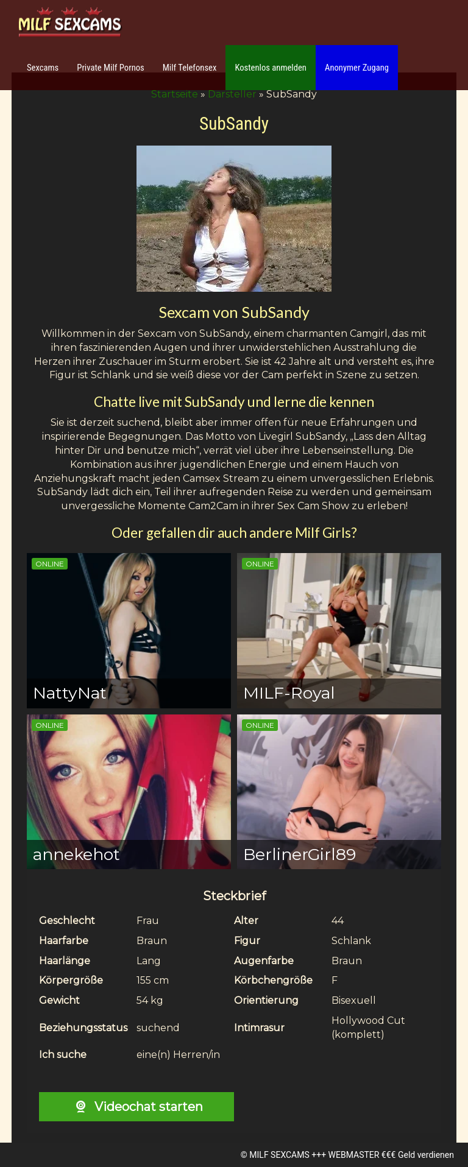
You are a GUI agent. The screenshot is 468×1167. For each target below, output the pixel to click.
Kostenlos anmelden (271, 67)
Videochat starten (136, 1106)
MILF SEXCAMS (279, 1155)
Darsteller (232, 94)
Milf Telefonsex (190, 67)
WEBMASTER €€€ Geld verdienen (391, 1155)
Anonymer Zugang (357, 67)
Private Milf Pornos (110, 67)
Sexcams (42, 67)
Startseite (174, 94)
